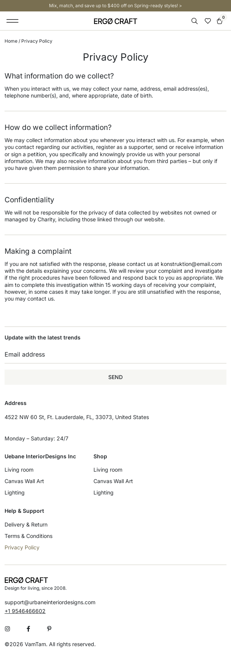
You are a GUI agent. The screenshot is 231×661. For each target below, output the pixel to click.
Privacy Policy (22, 547)
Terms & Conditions (28, 536)
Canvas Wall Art (24, 481)
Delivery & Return (26, 524)
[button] (13, 21)
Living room (19, 469)
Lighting (15, 492)
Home (11, 41)
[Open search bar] (195, 21)
